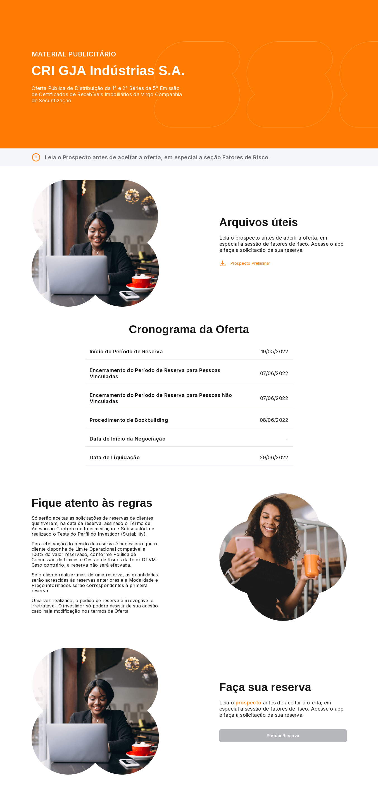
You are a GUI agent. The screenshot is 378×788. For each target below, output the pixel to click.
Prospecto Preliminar (250, 263)
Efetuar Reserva (283, 735)
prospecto (247, 703)
